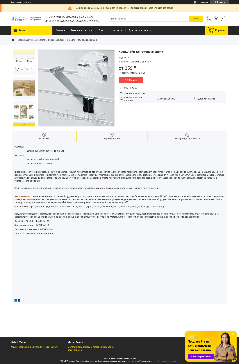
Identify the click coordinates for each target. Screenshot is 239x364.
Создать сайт (16, 2)
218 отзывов (202, 2)
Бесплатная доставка (135, 93)
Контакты (117, 30)
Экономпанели (22, 196)
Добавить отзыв (216, 19)
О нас (101, 30)
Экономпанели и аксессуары (49, 40)
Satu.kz (133, 358)
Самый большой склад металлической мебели (34, 347)
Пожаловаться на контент (168, 361)
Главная (60, 30)
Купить (133, 80)
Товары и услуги (80, 30)
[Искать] (196, 19)
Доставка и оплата (140, 30)
